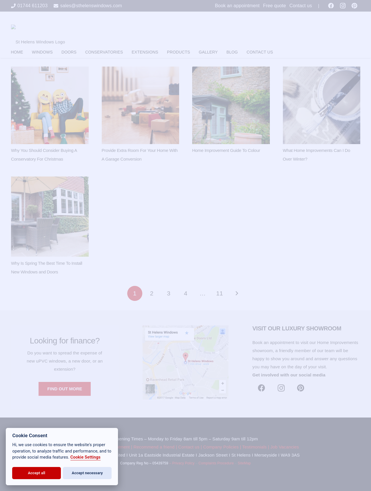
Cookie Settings (85, 457)
